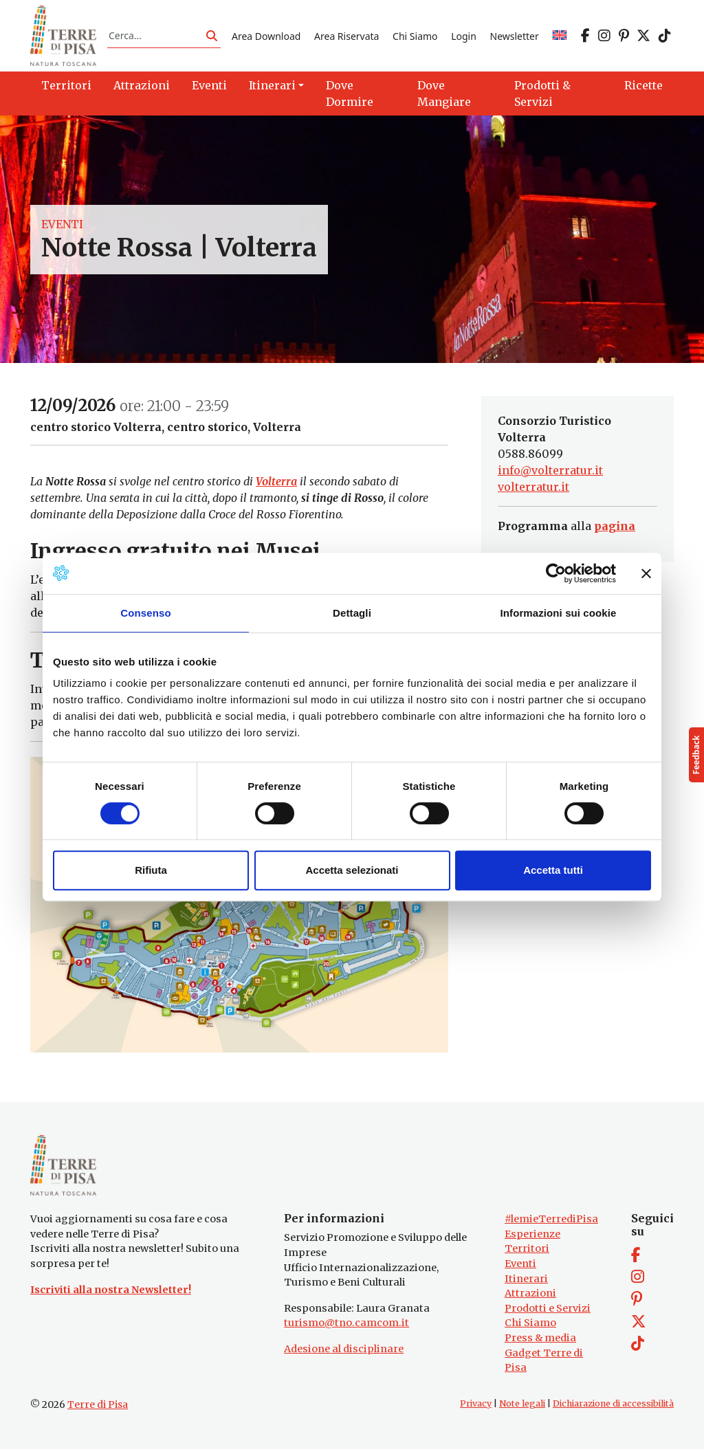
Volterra (276, 484)
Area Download (266, 36)
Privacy (476, 1408)
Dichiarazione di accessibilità (613, 1408)
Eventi (62, 226)
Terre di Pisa (97, 1409)
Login (463, 36)
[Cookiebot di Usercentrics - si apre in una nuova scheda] (556, 573)
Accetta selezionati (351, 870)
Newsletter (514, 36)
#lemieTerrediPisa (551, 1224)
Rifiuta (151, 870)
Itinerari (526, 1283)
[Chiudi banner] (646, 573)
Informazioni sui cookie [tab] (558, 613)
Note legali (522, 1408)
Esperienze (532, 1239)
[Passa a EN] (559, 37)
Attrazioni (530, 1298)
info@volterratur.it (550, 473)
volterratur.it (533, 489)
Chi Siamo (415, 36)
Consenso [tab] (145, 613)
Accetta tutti (553, 870)
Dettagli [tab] (352, 613)
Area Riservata (346, 36)
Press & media (540, 1342)
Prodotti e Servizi (548, 1313)
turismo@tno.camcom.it (346, 1327)
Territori (527, 1253)
